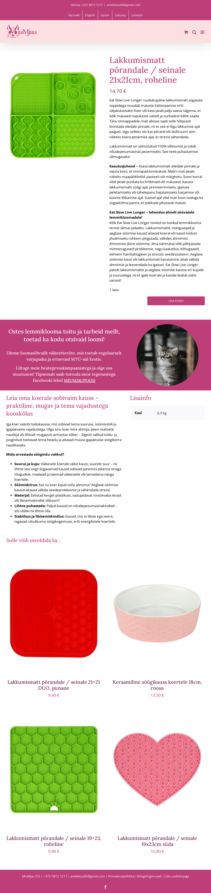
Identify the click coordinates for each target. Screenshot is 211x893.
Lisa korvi (176, 301)
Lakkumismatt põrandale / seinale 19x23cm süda (157, 841)
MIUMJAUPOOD (79, 380)
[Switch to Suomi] (105, 15)
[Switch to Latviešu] (137, 15)
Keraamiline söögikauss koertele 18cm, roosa (157, 685)
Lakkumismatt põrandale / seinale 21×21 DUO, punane (53, 685)
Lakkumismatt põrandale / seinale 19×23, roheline (53, 841)
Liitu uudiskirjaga (177, 876)
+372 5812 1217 (55, 876)
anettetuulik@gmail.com (123, 5)
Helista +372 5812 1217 (87, 5)
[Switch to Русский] (74, 15)
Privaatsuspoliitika (121, 876)
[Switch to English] (90, 15)
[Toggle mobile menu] (202, 32)
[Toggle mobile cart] (186, 32)
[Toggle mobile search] (194, 32)
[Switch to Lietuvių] (120, 15)
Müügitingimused (149, 876)
